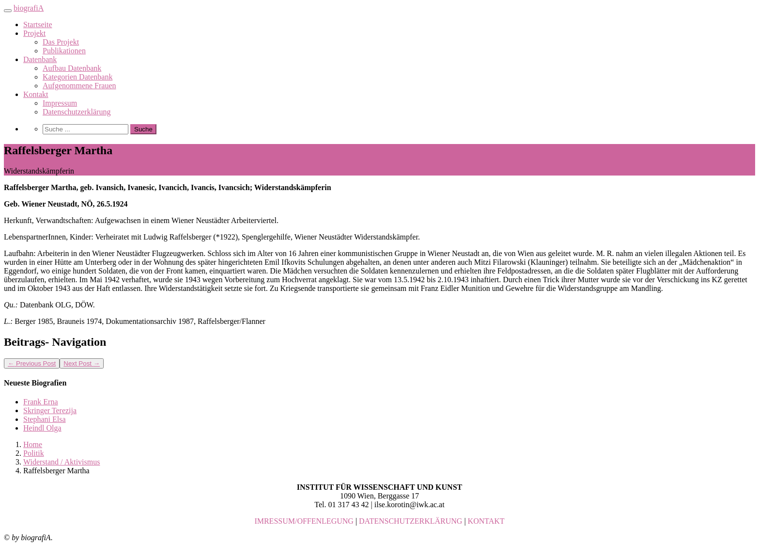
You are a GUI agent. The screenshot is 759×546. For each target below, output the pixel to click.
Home (32, 444)
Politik (33, 453)
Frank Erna (40, 402)
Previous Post (32, 363)
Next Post (81, 363)
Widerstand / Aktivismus (61, 462)
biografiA (29, 8)
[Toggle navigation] (8, 10)
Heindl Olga (42, 428)
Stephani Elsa (44, 419)
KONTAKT (486, 521)
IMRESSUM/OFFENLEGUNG (303, 521)
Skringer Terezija (50, 410)
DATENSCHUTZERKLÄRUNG (410, 521)
